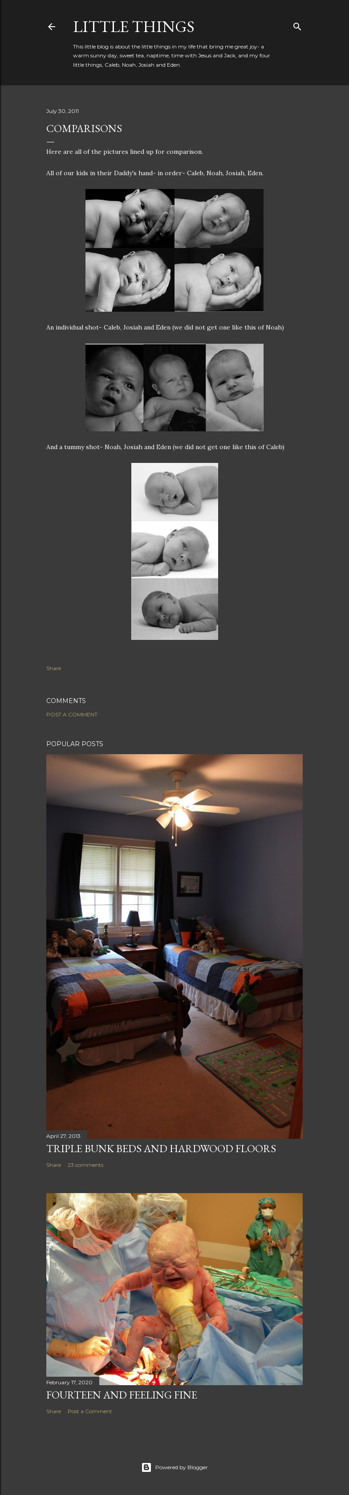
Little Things (134, 26)
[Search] (297, 24)
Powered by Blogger (174, 1467)
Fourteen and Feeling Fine (121, 1395)
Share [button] (53, 668)
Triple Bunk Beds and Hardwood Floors (161, 1148)
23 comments (85, 1164)
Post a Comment (71, 714)
